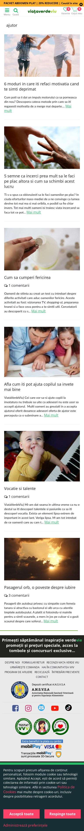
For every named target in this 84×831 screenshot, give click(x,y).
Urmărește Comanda (25, 667)
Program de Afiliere (18, 672)
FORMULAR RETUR (33, 662)
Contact (42, 677)
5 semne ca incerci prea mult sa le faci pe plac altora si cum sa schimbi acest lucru (39, 181)
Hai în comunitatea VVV (58, 667)
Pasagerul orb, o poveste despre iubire (39, 587)
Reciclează (42, 672)
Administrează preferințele (25, 825)
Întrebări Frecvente (66, 672)
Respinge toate (62, 814)
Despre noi (12, 662)
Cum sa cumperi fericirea (27, 277)
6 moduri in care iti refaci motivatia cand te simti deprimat (41, 86)
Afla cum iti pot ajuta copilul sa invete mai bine (39, 386)
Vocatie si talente (20, 488)
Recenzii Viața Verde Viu (63, 662)
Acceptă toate (21, 814)
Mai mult (33, 212)
